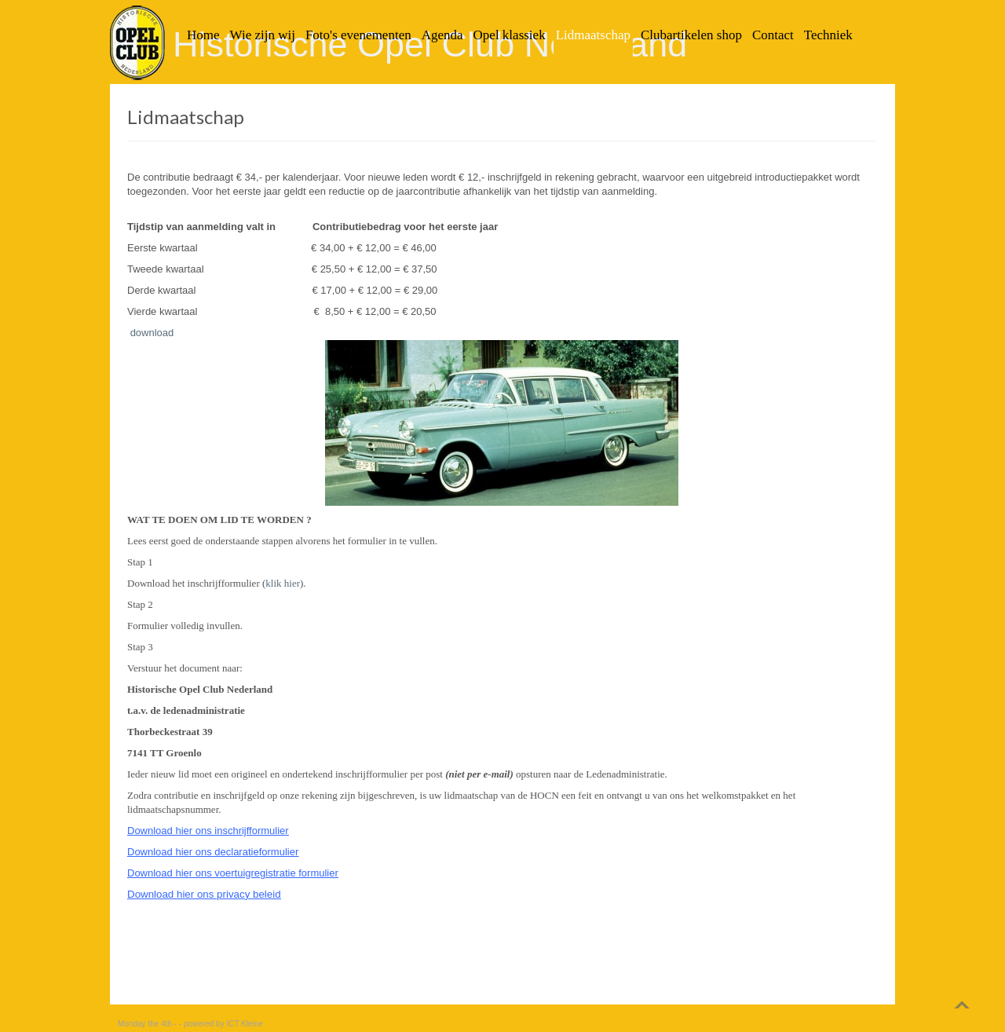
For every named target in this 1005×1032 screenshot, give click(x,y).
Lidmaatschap (185, 116)
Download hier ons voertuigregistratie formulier (232, 873)
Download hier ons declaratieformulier (212, 852)
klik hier (282, 583)
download (152, 333)
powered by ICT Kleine (223, 1023)
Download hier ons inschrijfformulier (208, 830)
